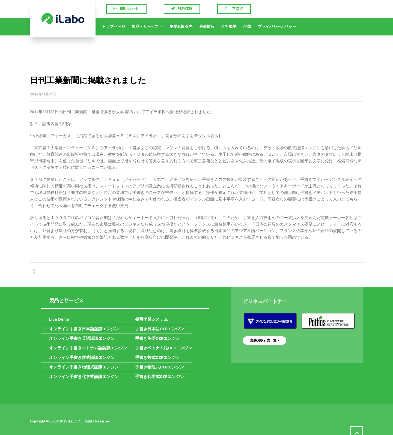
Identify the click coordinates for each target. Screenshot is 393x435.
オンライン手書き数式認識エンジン (82, 357)
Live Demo (59, 319)
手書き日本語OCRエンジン (159, 328)
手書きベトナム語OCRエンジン (163, 348)
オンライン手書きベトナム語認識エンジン (88, 348)
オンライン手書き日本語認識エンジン (84, 328)
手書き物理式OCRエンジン (159, 367)
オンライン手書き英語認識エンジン (82, 338)
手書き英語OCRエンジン (157, 338)
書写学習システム (151, 319)
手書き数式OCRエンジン (157, 357)
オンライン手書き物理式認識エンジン (84, 367)
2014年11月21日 (43, 94)
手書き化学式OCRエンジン (159, 376)
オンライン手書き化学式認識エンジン (84, 376)
